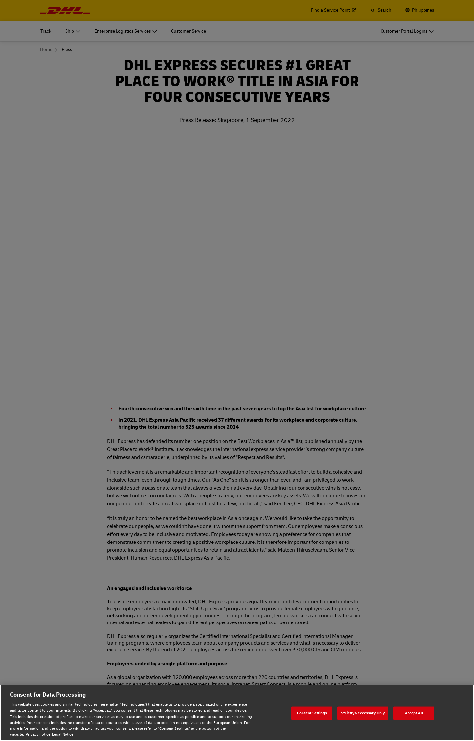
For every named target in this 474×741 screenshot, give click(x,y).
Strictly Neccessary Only (363, 712)
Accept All (414, 712)
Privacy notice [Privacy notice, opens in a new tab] (38, 734)
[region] (237, 713)
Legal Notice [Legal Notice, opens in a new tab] (62, 734)
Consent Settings (312, 712)
